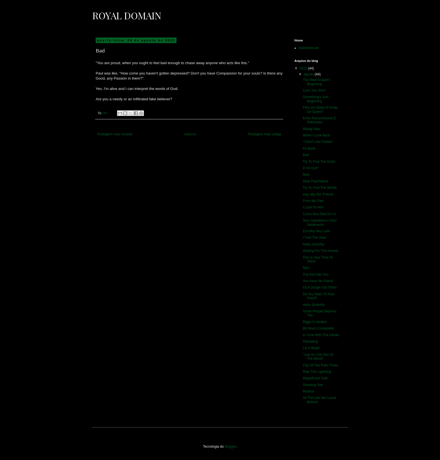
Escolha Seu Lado (316, 231)
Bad (306, 155)
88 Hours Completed (318, 328)
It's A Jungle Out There (320, 287)
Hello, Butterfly (314, 305)
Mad (306, 174)
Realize (308, 391)
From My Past (313, 201)
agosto (309, 74)
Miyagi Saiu (311, 129)
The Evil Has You (315, 275)
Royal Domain (126, 15)
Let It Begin (311, 348)
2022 (304, 68)
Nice (306, 268)
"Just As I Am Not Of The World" (318, 357)
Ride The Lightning (317, 372)
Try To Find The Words (320, 188)
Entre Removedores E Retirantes (319, 120)
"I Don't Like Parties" (318, 142)
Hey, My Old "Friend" (318, 194)
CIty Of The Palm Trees (320, 365)
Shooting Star (313, 385)
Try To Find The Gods (319, 162)
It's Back (309, 148)
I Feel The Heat (314, 238)
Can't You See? (314, 90)
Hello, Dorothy (313, 244)
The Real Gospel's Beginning (316, 82)
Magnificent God (315, 378)
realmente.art (308, 48)
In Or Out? (310, 168)
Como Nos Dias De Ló (319, 214)
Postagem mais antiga (264, 134)
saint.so (190, 134)
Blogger (230, 447)
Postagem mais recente (114, 134)
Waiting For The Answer (320, 251)
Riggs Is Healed (315, 322)
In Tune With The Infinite (321, 335)
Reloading (310, 341)
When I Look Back (316, 135)
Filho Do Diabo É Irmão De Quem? (320, 109)
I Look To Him (313, 207)
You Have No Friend (318, 281)
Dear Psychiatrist (315, 181)
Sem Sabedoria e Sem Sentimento (320, 222)
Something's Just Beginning (315, 99)
